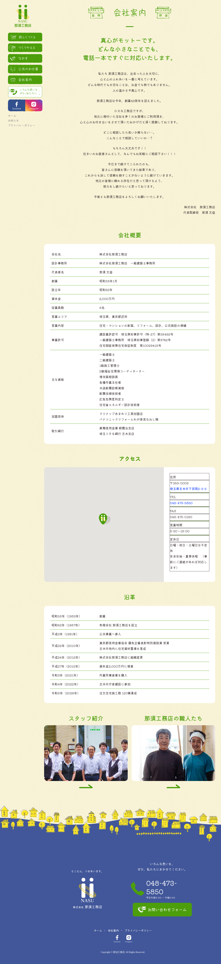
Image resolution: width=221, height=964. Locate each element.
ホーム (10, 113)
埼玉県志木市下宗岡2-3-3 (188, 488)
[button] (105, 519)
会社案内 (113, 930)
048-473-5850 (181, 502)
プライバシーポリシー (19, 123)
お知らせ (11, 118)
